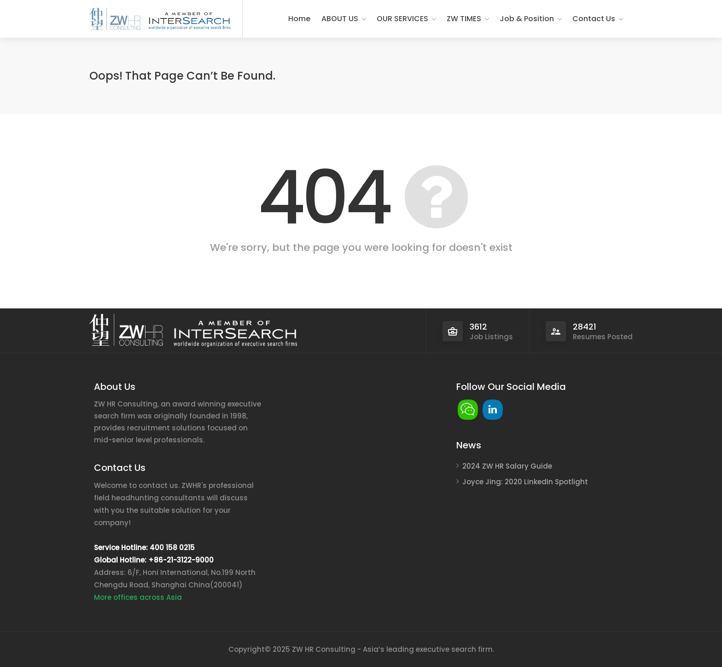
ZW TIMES (464, 18)
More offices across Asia (138, 597)
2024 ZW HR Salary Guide (507, 466)
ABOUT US (339, 18)
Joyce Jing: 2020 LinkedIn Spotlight (525, 482)
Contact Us (593, 18)
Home (299, 18)
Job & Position (527, 18)
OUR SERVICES (402, 18)
